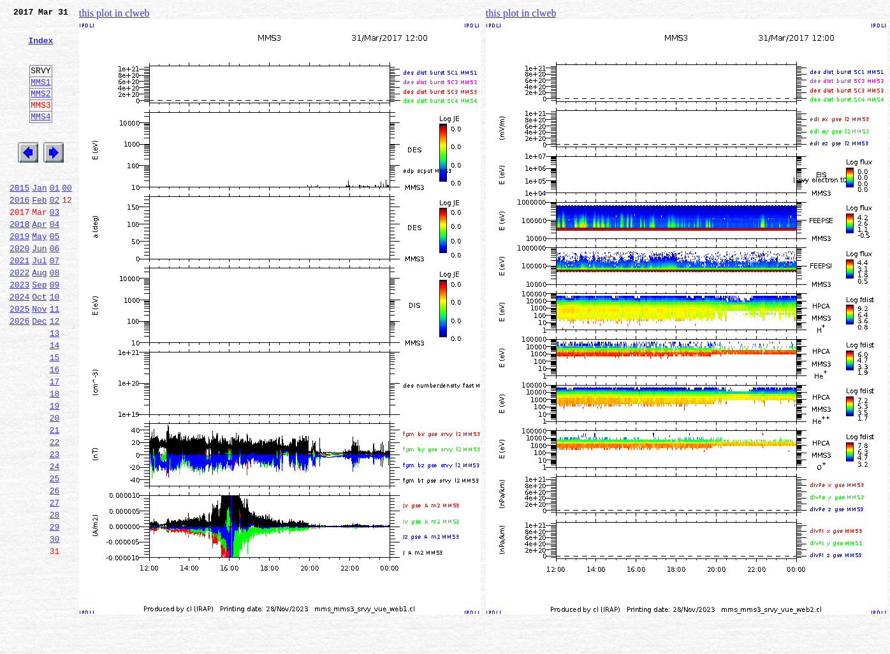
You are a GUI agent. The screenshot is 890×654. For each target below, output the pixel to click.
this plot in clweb (114, 13)
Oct (39, 344)
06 (55, 288)
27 (55, 582)
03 (55, 246)
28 (55, 596)
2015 (19, 218)
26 (55, 568)
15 (55, 414)
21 (55, 498)
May (39, 274)
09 (55, 330)
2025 (19, 358)
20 (55, 484)
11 (55, 358)
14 (55, 400)
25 (55, 554)
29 (55, 610)
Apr (39, 260)
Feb (39, 232)
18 (55, 456)
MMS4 (40, 137)
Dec (39, 372)
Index (40, 48)
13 (55, 386)
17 (55, 442)
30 (55, 624)
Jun (39, 288)
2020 (19, 288)
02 (55, 232)
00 (67, 218)
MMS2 (40, 110)
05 (55, 274)
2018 (19, 260)
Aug (39, 316)
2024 (19, 344)
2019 (19, 274)
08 (55, 316)
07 (55, 302)
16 (55, 428)
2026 (19, 372)
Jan (39, 218)
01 (55, 218)
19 (55, 470)
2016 (19, 232)
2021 (19, 302)
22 (55, 512)
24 (55, 540)
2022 (19, 316)
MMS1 (40, 97)
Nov (39, 358)
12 (55, 372)
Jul (39, 302)
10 (55, 344)
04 (55, 260)
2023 (19, 330)
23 (55, 526)
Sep (39, 330)
